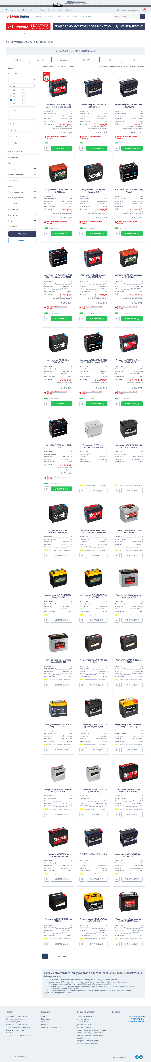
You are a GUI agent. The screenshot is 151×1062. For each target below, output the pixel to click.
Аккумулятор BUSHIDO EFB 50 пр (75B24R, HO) (128, 855)
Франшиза (69, 10)
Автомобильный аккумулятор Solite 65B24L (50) (128, 596)
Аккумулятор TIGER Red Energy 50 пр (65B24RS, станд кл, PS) (93, 531)
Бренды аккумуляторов (51, 1027)
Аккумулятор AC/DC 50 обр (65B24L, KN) (93, 191)
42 (12, 90)
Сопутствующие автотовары (18, 1035)
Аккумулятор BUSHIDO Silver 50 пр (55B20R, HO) (93, 790)
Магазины (72, 16)
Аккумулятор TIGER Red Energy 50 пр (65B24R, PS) (128, 361)
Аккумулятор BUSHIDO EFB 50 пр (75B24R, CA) (128, 106)
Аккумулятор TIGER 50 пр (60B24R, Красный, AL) (93, 446)
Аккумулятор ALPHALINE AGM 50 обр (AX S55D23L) (58, 726)
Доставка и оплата (84, 1024)
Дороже (70, 66)
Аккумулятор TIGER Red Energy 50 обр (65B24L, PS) (93, 276)
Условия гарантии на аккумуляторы (91, 1030)
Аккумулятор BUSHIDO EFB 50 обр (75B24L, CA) (93, 106)
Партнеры (45, 1019)
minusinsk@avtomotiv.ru (134, 1021)
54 (12, 103)
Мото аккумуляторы (14, 1022)
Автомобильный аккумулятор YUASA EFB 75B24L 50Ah (128, 920)
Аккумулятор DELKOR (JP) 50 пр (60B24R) (129, 661)
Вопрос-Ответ (82, 1022)
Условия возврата (83, 1027)
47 (12, 96)
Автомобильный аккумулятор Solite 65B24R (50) (58, 661)
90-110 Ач (87, 60)
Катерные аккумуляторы (16, 1024)
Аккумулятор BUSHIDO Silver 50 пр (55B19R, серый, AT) (93, 726)
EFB (133, 60)
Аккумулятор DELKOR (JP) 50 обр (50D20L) (58, 920)
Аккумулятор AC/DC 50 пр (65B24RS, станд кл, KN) (58, 531)
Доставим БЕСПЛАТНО (75, 2)
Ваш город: (133, 1016)
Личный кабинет (83, 1038)
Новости (51, 10)
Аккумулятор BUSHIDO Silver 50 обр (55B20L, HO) (58, 790)
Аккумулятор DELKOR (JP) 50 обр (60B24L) (93, 661)
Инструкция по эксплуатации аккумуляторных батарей (88, 1042)
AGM (110, 60)
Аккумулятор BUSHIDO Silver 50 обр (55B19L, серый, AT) (129, 446)
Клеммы (9, 1032)
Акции (60, 10)
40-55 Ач (17, 60)
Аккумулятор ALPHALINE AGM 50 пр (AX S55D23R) (93, 920)
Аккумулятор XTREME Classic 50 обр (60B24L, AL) (58, 191)
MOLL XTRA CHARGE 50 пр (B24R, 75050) (58, 446)
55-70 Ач (40, 60)
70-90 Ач (63, 60)
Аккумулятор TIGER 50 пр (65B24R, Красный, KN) (58, 855)
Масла (60, 16)
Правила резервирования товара (90, 1035)
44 (12, 93)
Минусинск (141, 1016)
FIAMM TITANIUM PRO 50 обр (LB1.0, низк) (129, 531)
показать (22, 234)
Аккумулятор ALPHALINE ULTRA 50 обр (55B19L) (58, 596)
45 (24, 93)
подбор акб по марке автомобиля (75, 50)
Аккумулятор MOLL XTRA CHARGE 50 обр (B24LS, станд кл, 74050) (93, 361)
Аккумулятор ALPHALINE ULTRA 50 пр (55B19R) (93, 596)
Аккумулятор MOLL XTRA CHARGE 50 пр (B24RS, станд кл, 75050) (58, 276)
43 (24, 90)
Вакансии (45, 1022)
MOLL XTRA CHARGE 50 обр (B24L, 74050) (129, 191)
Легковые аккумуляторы (16, 1016)
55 (24, 103)
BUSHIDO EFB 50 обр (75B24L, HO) (93, 854)
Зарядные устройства (15, 1030)
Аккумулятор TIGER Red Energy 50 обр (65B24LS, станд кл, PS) (58, 106)
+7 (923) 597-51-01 (137, 1019)
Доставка (87, 16)
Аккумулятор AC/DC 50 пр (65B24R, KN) (58, 361)
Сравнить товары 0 (130, 10)
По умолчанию (49, 66)
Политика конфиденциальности (90, 1032)
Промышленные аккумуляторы (19, 1027)
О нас (43, 10)
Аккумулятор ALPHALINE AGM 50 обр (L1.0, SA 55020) (128, 726)
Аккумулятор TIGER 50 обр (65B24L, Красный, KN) (129, 790)
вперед (62, 956)
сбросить (22, 240)
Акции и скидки (83, 1019)
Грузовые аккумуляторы (16, 1019)
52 (24, 100)
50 (12, 100)
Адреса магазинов (84, 1016)
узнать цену (96, 491)
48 (25, 96)
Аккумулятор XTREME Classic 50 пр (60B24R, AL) (128, 276)
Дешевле (61, 66)
